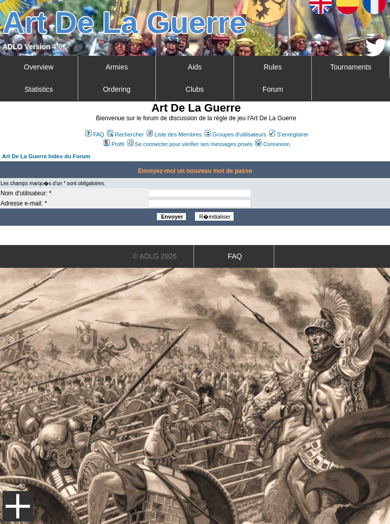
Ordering (117, 89)
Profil (114, 144)
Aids (195, 67)
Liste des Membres (174, 134)
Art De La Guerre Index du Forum (46, 156)
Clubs (195, 89)
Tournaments (350, 67)
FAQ (94, 134)
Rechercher (125, 134)
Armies (117, 67)
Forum (273, 89)
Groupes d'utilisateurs (235, 134)
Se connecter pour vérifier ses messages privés (190, 144)
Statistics (38, 89)
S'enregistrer (288, 134)
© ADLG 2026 (155, 256)
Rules (273, 67)
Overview (38, 67)
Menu (18, 506)
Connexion (272, 144)
